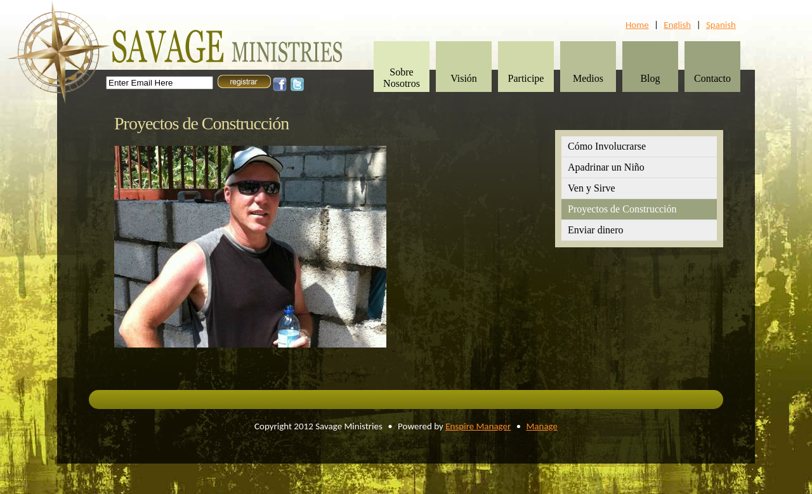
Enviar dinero (596, 229)
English (677, 24)
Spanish (721, 24)
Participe (526, 78)
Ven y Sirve (591, 188)
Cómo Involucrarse (607, 146)
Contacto (712, 78)
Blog (650, 78)
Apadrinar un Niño (606, 167)
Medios (588, 78)
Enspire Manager (478, 426)
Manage (542, 426)
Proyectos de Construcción (622, 209)
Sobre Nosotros (401, 78)
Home (637, 24)
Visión (463, 78)
